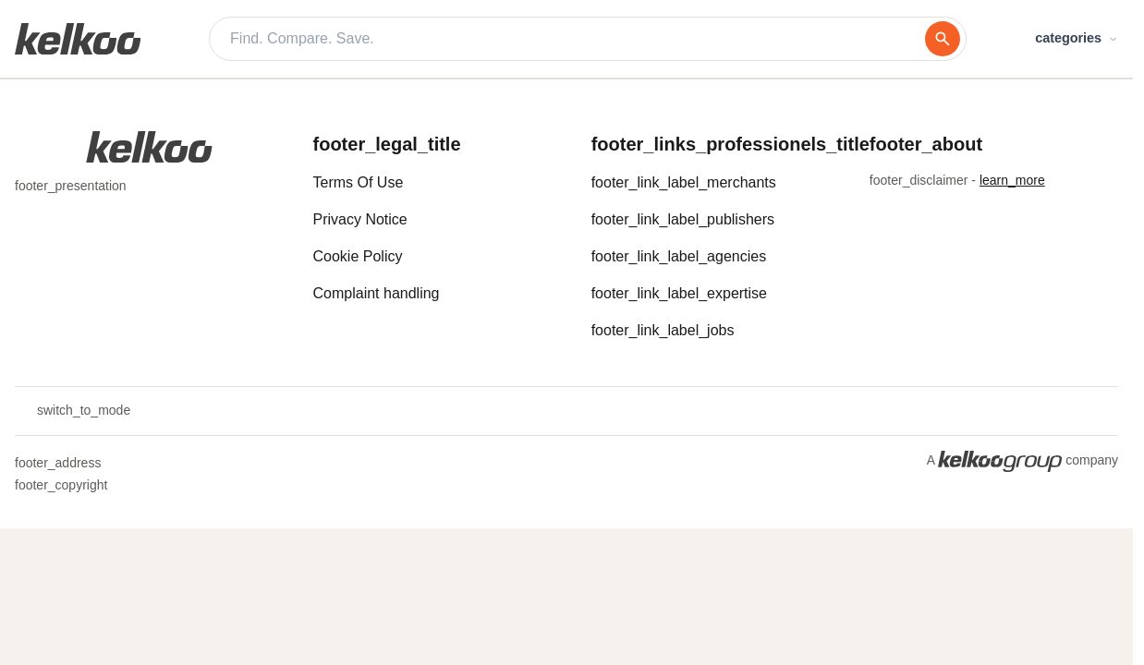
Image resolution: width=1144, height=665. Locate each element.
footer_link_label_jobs (663, 330)
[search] (942, 38)
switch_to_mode (72, 411)
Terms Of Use (358, 182)
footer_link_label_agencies (678, 256)
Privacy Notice (360, 219)
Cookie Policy (358, 256)
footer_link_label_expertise (679, 293)
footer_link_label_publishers (682, 219)
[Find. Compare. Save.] (577, 39)
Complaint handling (376, 293)
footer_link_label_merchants (683, 182)
